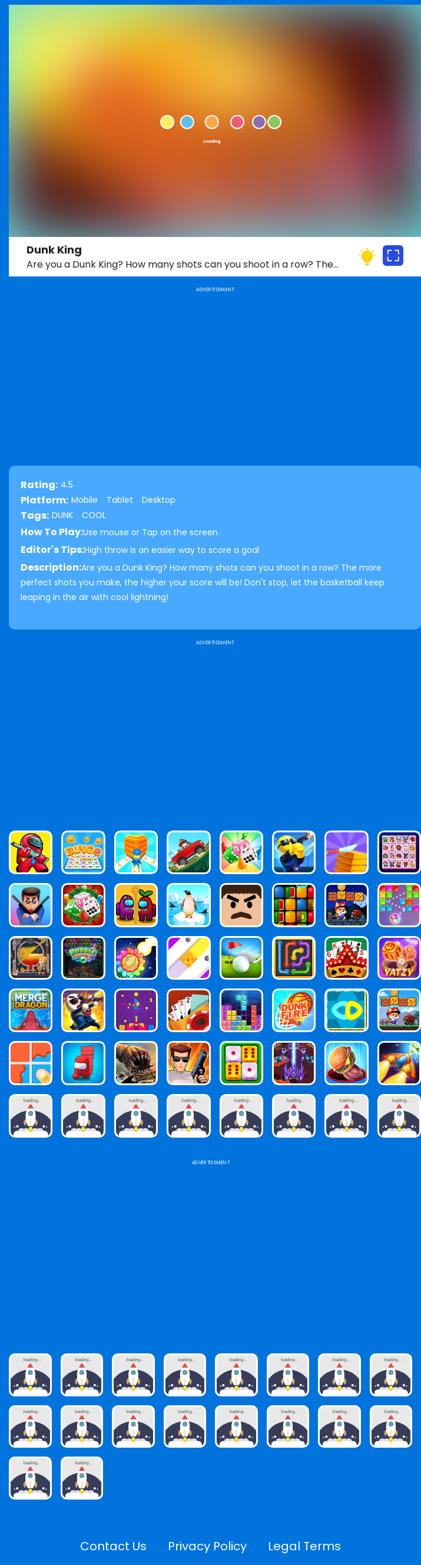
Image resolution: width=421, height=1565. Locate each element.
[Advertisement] (215, 730)
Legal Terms (304, 1546)
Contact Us (113, 1546)
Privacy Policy (207, 1546)
